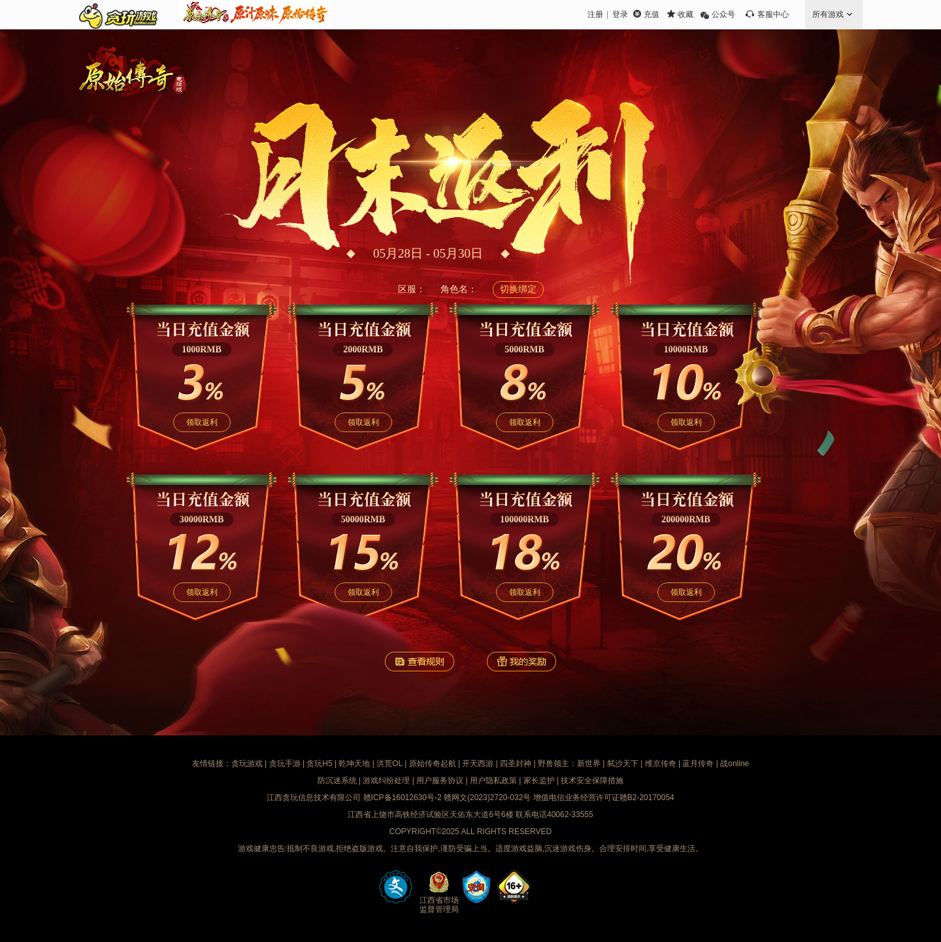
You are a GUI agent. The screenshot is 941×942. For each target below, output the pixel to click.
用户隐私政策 (493, 780)
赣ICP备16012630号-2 (402, 797)
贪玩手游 (285, 763)
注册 (595, 14)
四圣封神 (515, 763)
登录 (620, 14)
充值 (651, 14)
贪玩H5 (319, 763)
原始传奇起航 (432, 763)
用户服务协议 (439, 780)
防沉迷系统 (337, 780)
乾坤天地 (354, 763)
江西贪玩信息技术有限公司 (314, 797)
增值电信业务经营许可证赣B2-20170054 (603, 797)
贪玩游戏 (247, 763)
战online (734, 763)
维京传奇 (660, 763)
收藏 (685, 14)
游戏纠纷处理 (386, 780)
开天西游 (477, 763)
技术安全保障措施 (592, 780)
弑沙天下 (622, 763)
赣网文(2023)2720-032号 (487, 797)
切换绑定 (518, 289)
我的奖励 (521, 661)
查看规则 (419, 661)
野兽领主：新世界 (569, 763)
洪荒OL (389, 763)
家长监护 (539, 780)
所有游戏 (828, 14)
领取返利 (202, 422)
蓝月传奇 (698, 763)
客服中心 (773, 14)
